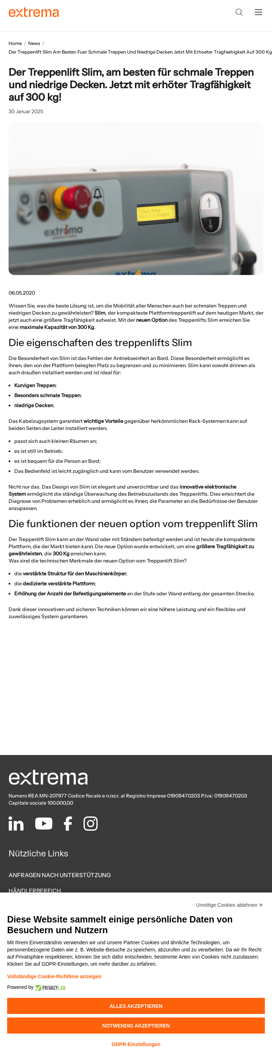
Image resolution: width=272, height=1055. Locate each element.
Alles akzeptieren (136, 1006)
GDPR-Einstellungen (136, 1044)
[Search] (239, 12)
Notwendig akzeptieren (136, 1026)
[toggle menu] (258, 12)
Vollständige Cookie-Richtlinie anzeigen (54, 976)
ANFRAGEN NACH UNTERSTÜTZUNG (60, 875)
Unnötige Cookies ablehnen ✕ (229, 905)
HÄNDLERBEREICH (35, 890)
